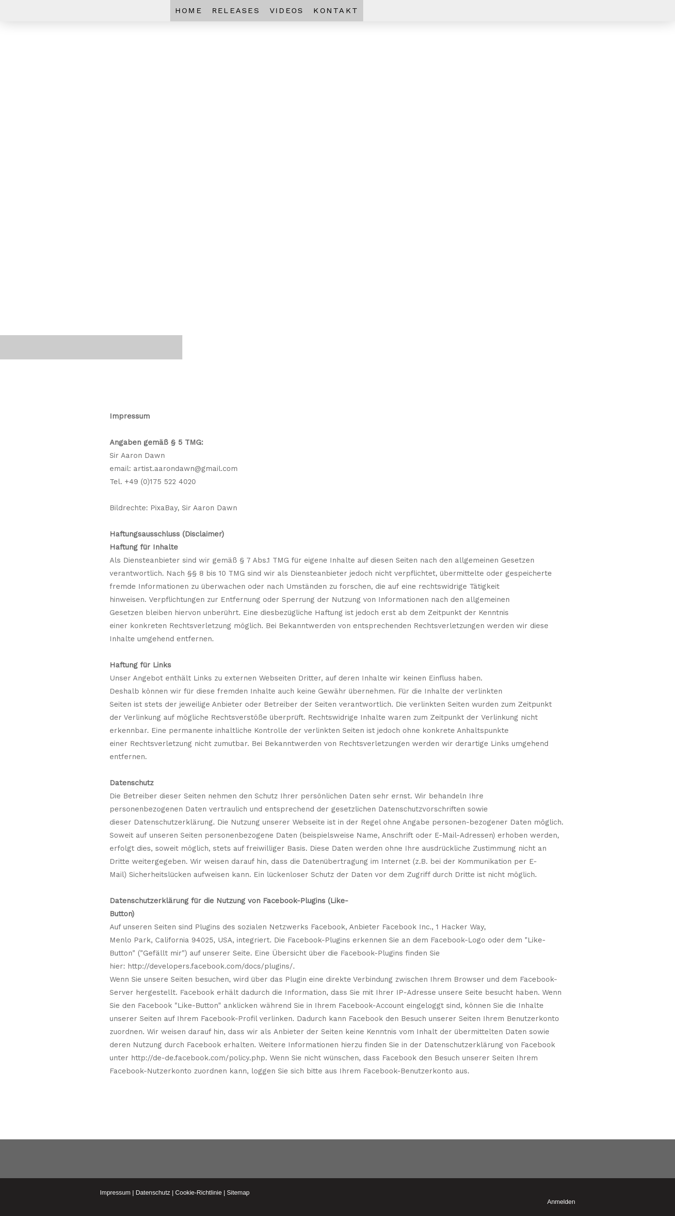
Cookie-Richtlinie (198, 1192)
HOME (188, 10)
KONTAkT (335, 10)
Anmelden (561, 1201)
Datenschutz (153, 1192)
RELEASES (236, 10)
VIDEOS (287, 10)
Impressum (115, 1192)
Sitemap (238, 1192)
